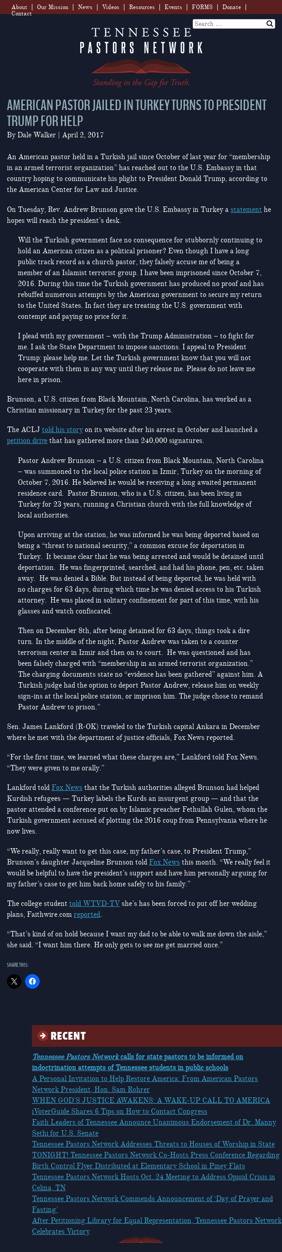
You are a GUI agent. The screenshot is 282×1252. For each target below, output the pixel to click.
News (85, 7)
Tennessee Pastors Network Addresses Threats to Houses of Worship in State (153, 1144)
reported (87, 914)
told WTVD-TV (94, 903)
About (19, 7)
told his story (62, 429)
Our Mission (52, 7)
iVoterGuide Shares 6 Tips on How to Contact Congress (119, 1111)
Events (173, 7)
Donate (231, 7)
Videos (110, 7)
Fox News (66, 787)
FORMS (202, 7)
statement (246, 209)
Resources (142, 7)
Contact (21, 13)
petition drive (27, 440)
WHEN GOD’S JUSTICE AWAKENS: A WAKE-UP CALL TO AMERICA (151, 1100)
